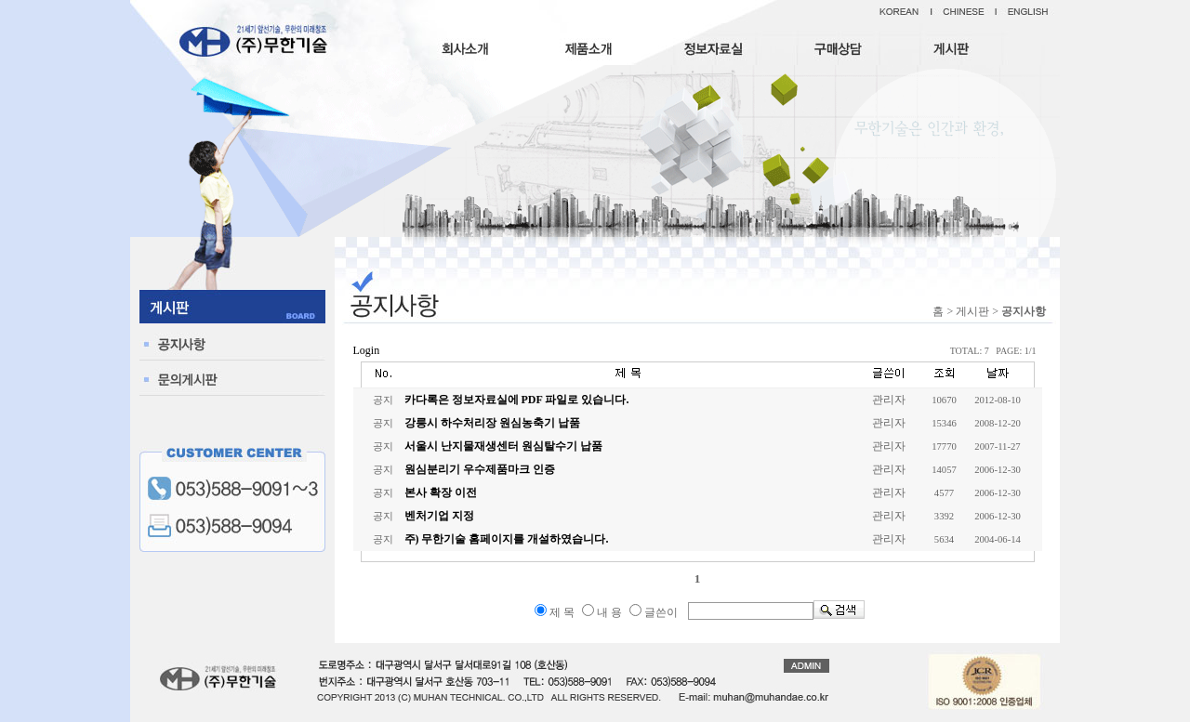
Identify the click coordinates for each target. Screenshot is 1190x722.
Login (366, 350)
